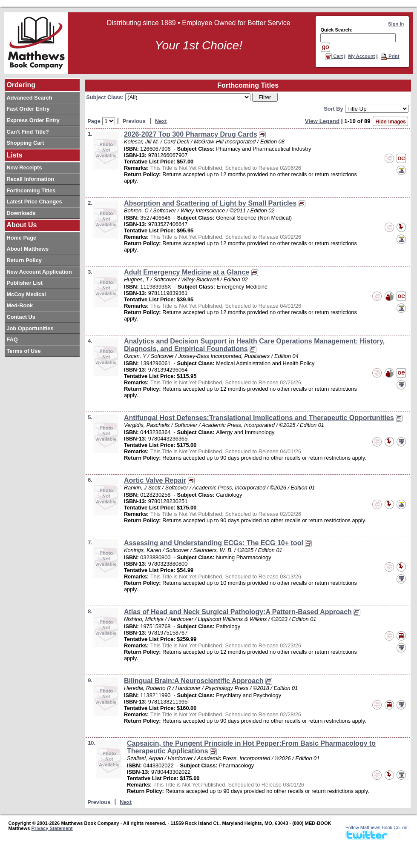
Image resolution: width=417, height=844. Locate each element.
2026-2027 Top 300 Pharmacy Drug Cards (190, 134)
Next (161, 121)
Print (390, 56)
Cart (334, 56)
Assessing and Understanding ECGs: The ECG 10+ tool (213, 542)
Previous (134, 121)
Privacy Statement (52, 828)
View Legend (322, 121)
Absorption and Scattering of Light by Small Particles (210, 203)
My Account (361, 56)
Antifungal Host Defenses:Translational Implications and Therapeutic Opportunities (259, 417)
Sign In (396, 23)
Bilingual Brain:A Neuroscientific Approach (194, 680)
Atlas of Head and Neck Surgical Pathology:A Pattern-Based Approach (238, 611)
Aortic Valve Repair (155, 480)
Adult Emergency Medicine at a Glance (186, 272)
